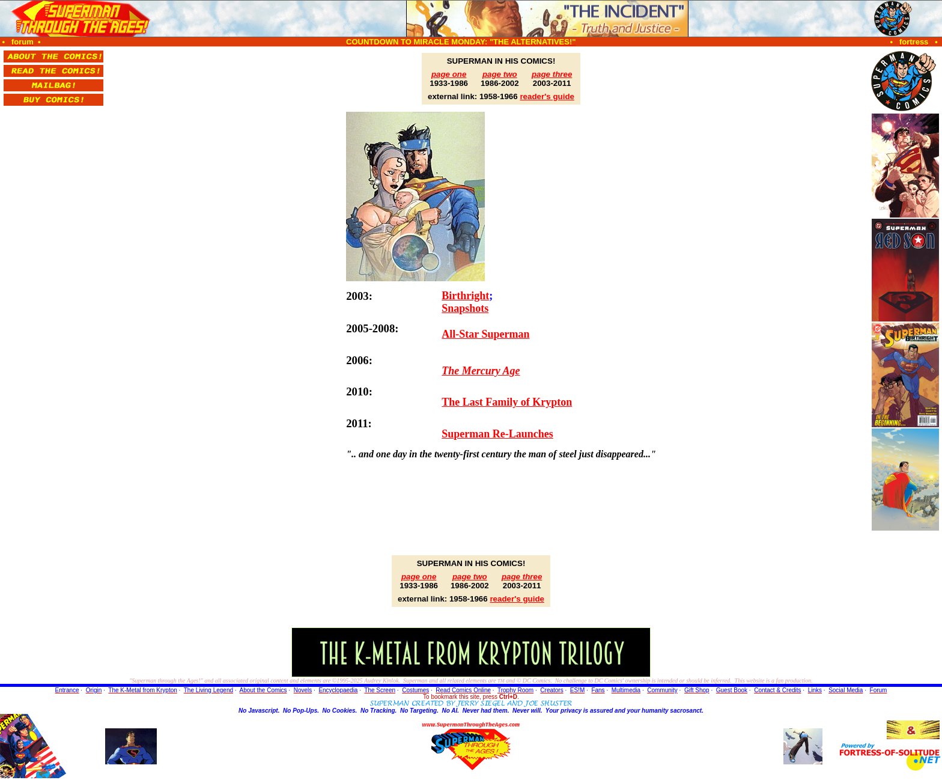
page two (499, 74)
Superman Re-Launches (497, 434)
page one (449, 74)
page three (552, 74)
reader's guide (547, 96)
